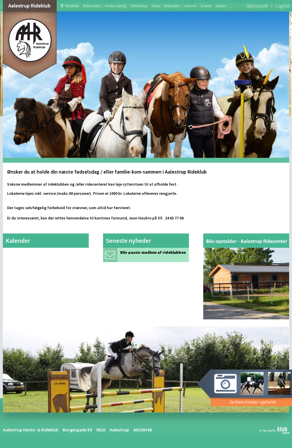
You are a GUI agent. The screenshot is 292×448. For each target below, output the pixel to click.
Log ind (282, 6)
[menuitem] (60, 5)
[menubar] (142, 5)
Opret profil (257, 6)
